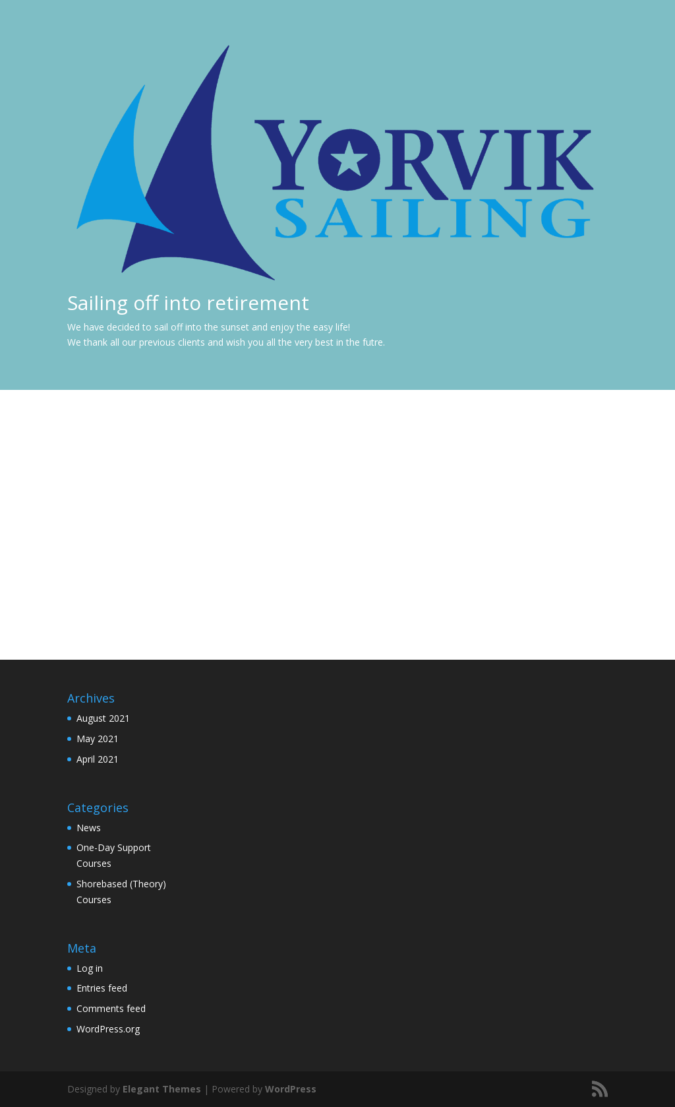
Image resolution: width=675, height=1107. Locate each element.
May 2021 (97, 738)
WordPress (290, 1089)
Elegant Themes (162, 1089)
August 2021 (103, 718)
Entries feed (101, 988)
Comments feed (111, 1008)
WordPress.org (108, 1029)
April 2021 (97, 759)
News (88, 827)
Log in (89, 968)
